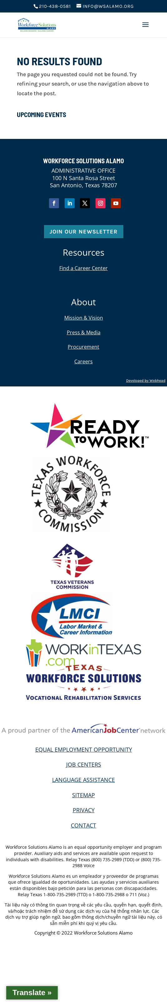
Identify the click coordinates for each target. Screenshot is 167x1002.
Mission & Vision (83, 317)
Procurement (83, 346)
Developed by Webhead (145, 380)
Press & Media (84, 332)
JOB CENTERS (83, 764)
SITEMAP (83, 795)
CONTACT (83, 825)
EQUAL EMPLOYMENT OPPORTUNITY (83, 749)
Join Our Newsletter (84, 231)
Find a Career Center (83, 268)
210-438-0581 (55, 6)
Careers (83, 361)
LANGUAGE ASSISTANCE (83, 779)
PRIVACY (84, 810)
